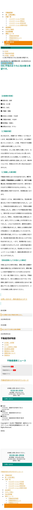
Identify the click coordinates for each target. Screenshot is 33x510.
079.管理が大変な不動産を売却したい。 (12, 315)
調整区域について (9, 353)
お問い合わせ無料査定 (8, 506)
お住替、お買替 (7, 63)
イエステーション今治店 (17, 19)
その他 (6, 345)
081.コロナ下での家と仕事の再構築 (11, 329)
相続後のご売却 (9, 351)
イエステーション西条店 (17, 21)
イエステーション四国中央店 (18, 25)
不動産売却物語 (14, 36)
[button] (16, 299)
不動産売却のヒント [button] (7, 370)
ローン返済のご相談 (10, 347)
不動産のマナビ (14, 40)
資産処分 (7, 355)
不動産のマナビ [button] (6, 374)
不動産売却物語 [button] (6, 366)
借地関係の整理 (9, 349)
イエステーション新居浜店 (17, 23)
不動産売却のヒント (15, 38)
